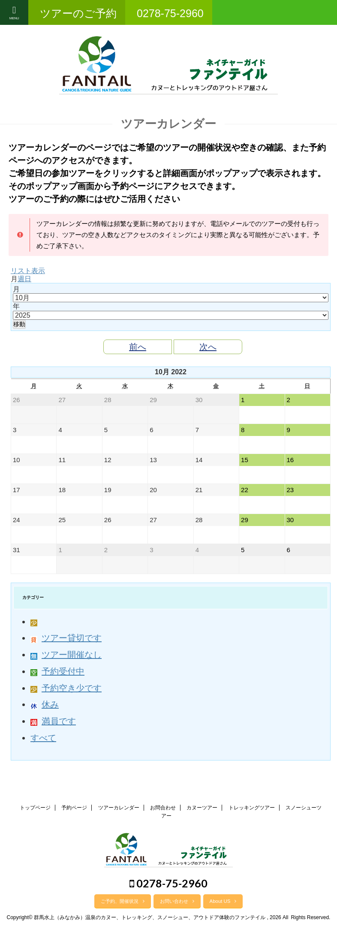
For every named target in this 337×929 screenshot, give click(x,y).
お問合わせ (163, 808)
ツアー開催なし (66, 654)
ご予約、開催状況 (122, 901)
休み (44, 704)
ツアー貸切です (66, 638)
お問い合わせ (177, 901)
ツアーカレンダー (118, 808)
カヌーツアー (202, 808)
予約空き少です (66, 688)
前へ (137, 347)
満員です (53, 721)
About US (223, 901)
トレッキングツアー (252, 808)
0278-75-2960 (168, 883)
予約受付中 (57, 671)
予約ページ (74, 808)
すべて (43, 738)
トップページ (35, 808)
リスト (28, 270)
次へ (208, 347)
